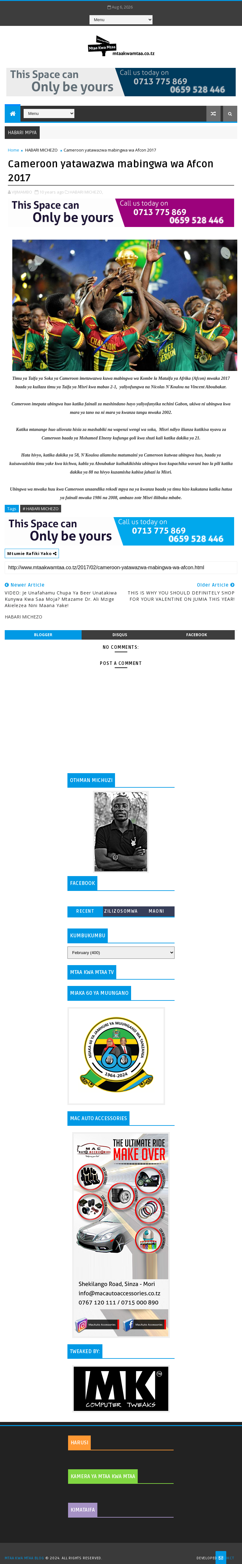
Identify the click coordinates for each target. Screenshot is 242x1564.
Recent (85, 911)
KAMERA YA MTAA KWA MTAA (103, 1476)
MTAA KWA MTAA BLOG (24, 1558)
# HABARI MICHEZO (41, 508)
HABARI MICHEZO (41, 150)
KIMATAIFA (83, 1510)
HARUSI (79, 1443)
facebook (196, 634)
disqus (119, 634)
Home (13, 150)
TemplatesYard (123, 1550)
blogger (43, 634)
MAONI (156, 911)
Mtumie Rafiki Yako (31, 553)
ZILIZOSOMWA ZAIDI (121, 912)
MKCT (229, 1558)
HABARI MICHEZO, (86, 192)
